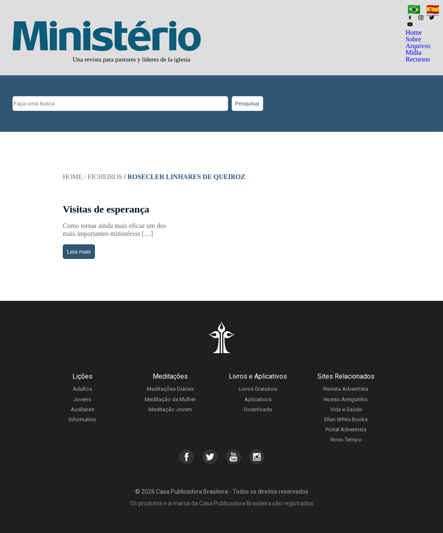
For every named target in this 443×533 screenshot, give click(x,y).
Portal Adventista (345, 429)
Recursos (417, 59)
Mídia (413, 52)
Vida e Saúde (346, 409)
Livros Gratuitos (258, 389)
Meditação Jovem (170, 409)
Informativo (82, 419)
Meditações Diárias (170, 389)
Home (413, 32)
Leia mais (79, 252)
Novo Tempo (345, 439)
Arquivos (417, 45)
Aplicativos (257, 399)
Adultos (82, 389)
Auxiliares (82, 409)
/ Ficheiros (103, 176)
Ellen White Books (346, 419)
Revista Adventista (345, 389)
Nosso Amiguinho (346, 399)
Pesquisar (247, 103)
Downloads (258, 409)
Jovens (82, 399)
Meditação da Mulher (170, 399)
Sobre (413, 39)
